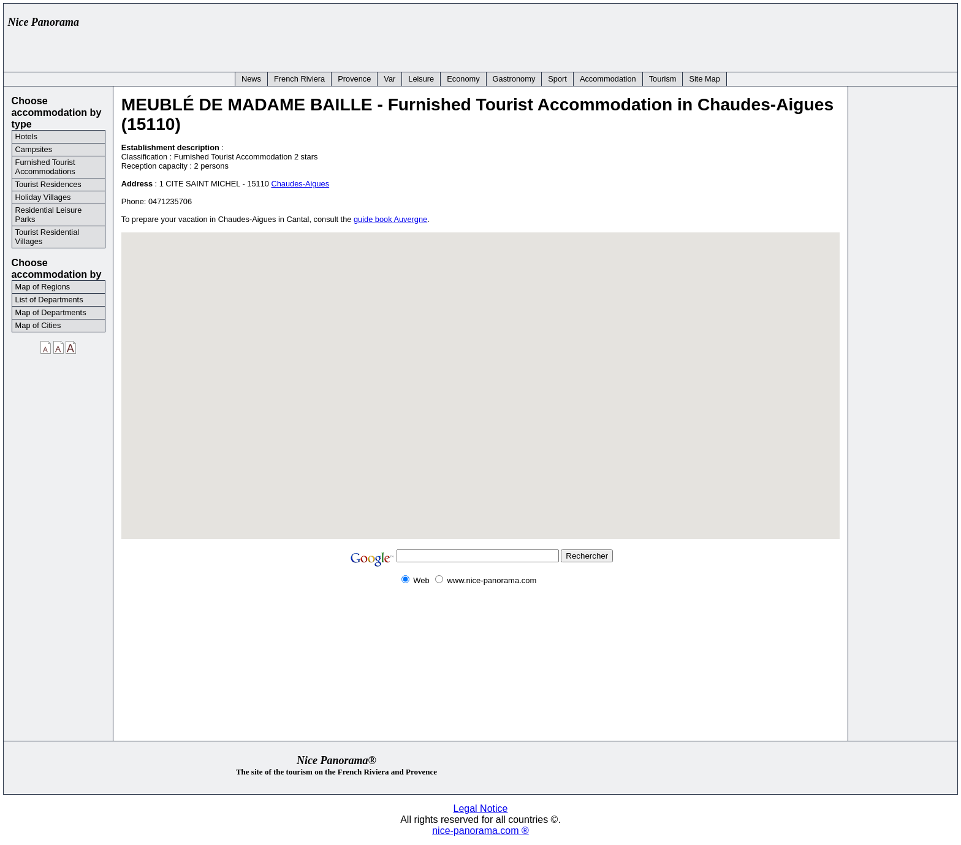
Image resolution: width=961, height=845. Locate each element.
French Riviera (299, 78)
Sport (557, 78)
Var (389, 78)
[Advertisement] (729, 35)
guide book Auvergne (390, 219)
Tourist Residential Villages (47, 237)
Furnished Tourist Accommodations (45, 167)
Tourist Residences (48, 184)
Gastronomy (514, 78)
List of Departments (49, 299)
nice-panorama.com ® (480, 830)
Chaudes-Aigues (300, 183)
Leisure (421, 78)
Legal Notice (481, 808)
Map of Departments (50, 312)
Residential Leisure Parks (48, 214)
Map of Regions (42, 286)
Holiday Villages (43, 197)
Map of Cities (38, 325)
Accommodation (608, 78)
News (251, 78)
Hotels (26, 136)
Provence (354, 78)
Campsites (33, 149)
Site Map (704, 78)
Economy (463, 78)
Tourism (663, 78)
